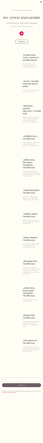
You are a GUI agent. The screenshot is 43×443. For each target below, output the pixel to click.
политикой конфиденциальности (9, 392)
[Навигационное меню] (41, 2)
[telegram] (21, 33)
